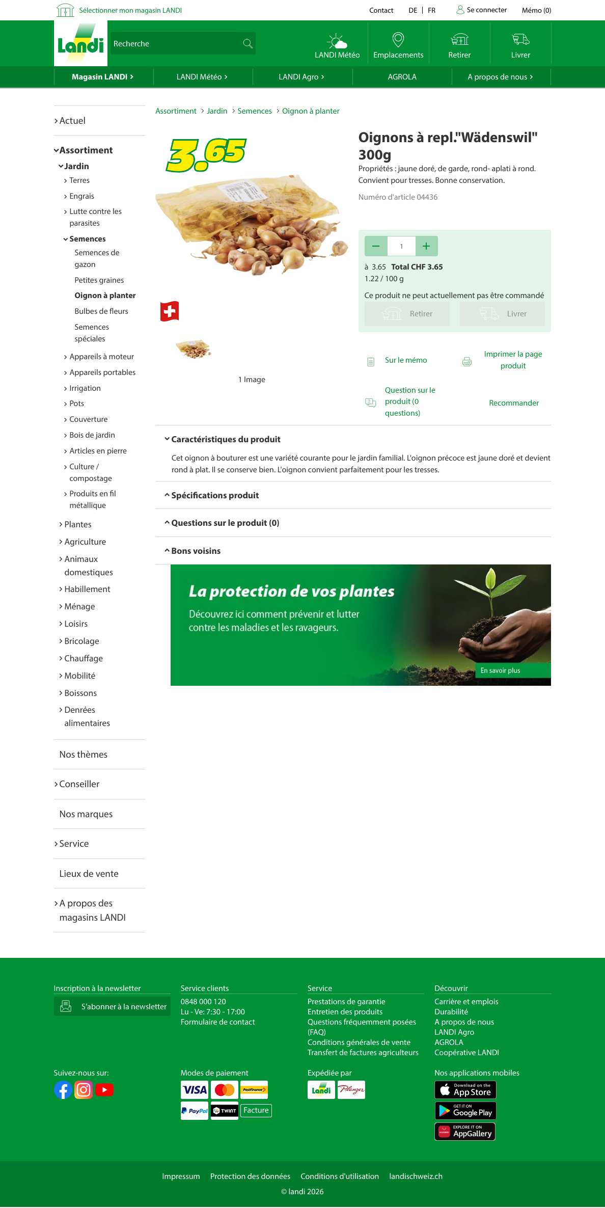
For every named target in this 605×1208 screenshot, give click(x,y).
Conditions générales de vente (359, 1042)
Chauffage (84, 658)
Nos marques (86, 814)
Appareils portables (103, 372)
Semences (88, 239)
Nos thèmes (84, 754)
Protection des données (250, 1176)
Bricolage (82, 641)
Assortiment (86, 150)
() (536, 10)
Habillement (88, 589)
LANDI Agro (298, 77)
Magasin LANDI (99, 77)
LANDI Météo (199, 77)
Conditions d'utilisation (339, 1176)
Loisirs (76, 623)
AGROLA (402, 77)
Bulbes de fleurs (101, 311)
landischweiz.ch (416, 1176)
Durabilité (451, 1012)
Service (74, 843)
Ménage (80, 606)
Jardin (77, 166)
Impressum (181, 1176)
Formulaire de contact (218, 1022)
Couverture (89, 419)
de (413, 10)
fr (431, 10)
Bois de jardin (93, 435)
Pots (77, 403)
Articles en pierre (98, 451)
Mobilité (80, 675)
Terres (80, 180)
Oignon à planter (105, 295)
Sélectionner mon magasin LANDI (130, 10)
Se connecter (487, 9)
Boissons (81, 693)
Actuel (73, 120)
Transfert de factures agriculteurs (363, 1053)
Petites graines (99, 280)
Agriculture (85, 541)
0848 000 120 (203, 1002)
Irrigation (85, 388)
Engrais (82, 196)
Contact (381, 10)
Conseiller (80, 783)
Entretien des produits (345, 1012)
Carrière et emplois (466, 1002)
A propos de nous (497, 77)
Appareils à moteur (102, 357)
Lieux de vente (89, 873)
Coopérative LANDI (466, 1053)
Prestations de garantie (347, 1002)
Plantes (78, 524)
